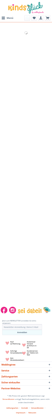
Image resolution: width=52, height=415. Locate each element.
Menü (7, 18)
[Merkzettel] (34, 18)
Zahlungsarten (12, 408)
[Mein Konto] (41, 18)
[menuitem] (7, 18)
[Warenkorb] (47, 18)
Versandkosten (8, 399)
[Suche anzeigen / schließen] (27, 18)
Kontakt (24, 408)
